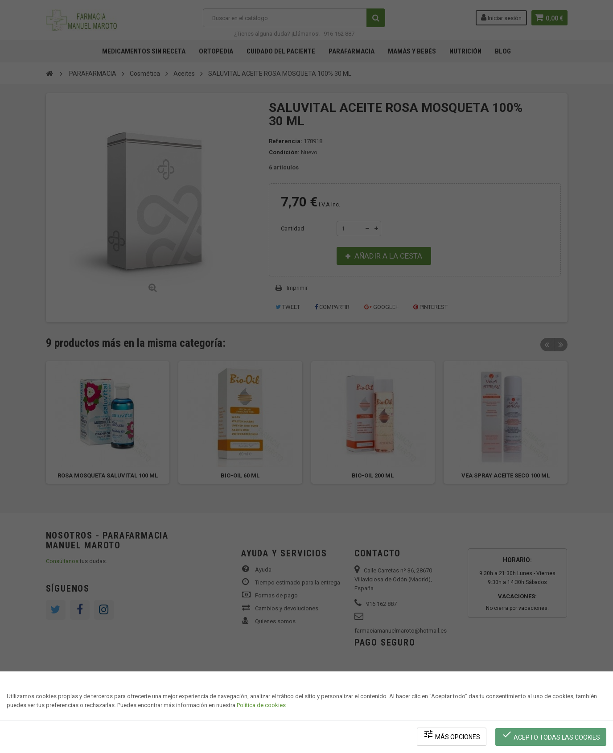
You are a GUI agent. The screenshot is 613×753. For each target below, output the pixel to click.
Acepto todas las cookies (551, 735)
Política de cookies (261, 706)
